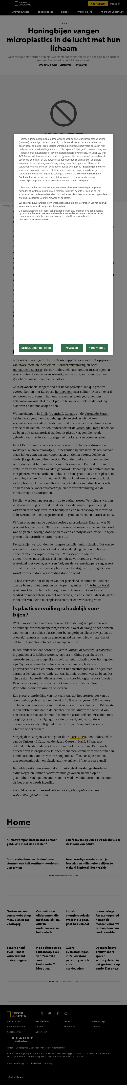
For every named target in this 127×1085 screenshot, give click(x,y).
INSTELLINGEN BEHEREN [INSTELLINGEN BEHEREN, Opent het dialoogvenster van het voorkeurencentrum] (36, 348)
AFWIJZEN (72, 348)
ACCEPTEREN (97, 348)
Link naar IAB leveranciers (34, 219)
